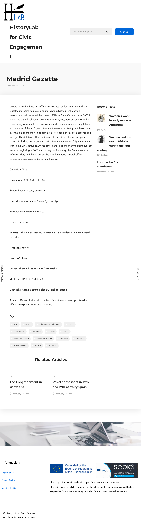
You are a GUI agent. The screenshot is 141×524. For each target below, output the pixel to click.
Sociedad (53, 345)
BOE (15, 324)
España (52, 331)
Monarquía (80, 338)
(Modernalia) (51, 268)
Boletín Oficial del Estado (49, 324)
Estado (65, 331)
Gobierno (64, 338)
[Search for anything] (107, 32)
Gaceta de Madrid (21, 338)
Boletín (28, 324)
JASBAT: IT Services (26, 517)
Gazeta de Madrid (44, 338)
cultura (70, 324)
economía (37, 331)
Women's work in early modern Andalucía (120, 120)
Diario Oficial (19, 331)
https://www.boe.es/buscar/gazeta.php (36, 201)
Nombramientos (20, 345)
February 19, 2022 (20, 393)
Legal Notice (8, 472)
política (38, 345)
